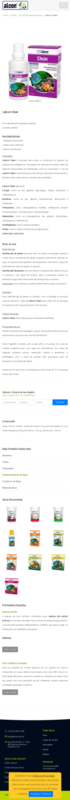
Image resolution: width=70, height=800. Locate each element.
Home (5, 15)
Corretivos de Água (11, 481)
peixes (14, 15)
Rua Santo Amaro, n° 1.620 (17, 744)
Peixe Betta (48, 744)
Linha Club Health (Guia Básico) (51, 767)
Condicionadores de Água (31, 15)
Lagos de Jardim (50, 740)
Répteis (46, 754)
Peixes (45, 749)
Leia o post (10, 649)
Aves (45, 735)
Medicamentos (9, 488)
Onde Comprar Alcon (14, 767)
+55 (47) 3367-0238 (14, 731)
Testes (5, 462)
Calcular (60, 402)
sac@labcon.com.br (14, 736)
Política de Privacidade (43, 776)
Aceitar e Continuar (41, 793)
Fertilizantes (8, 468)
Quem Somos (11, 763)
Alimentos (7, 455)
